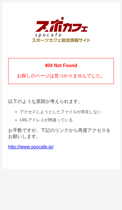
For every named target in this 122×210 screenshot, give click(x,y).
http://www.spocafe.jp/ (31, 146)
